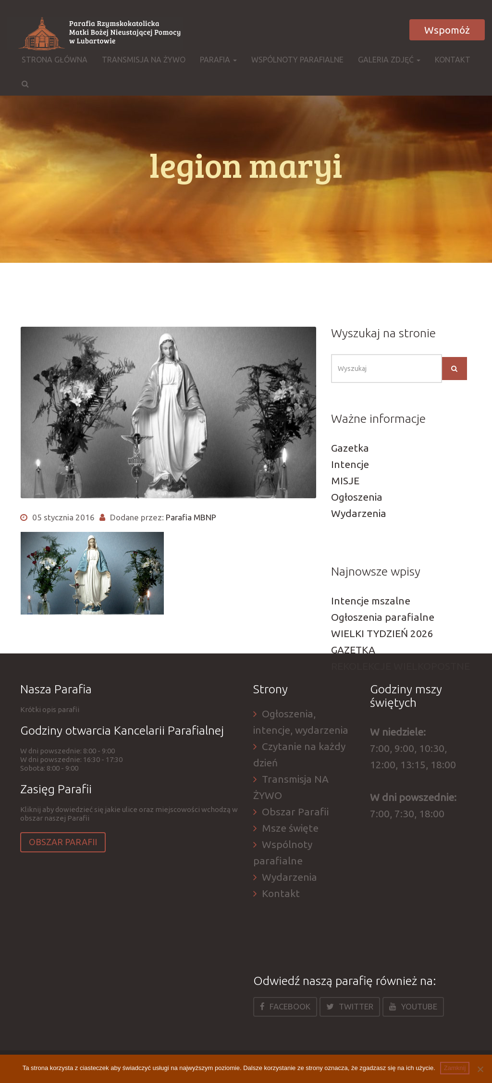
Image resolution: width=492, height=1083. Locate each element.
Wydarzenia (358, 513)
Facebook (285, 1006)
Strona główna (54, 59)
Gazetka (350, 448)
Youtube (413, 1006)
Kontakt (452, 59)
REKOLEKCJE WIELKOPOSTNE (400, 666)
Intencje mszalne (370, 600)
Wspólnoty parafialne (297, 59)
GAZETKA (353, 649)
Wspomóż (447, 30)
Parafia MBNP (191, 517)
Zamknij (455, 1067)
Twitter (349, 1006)
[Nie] (480, 1069)
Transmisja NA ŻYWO (143, 59)
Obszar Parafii (63, 842)
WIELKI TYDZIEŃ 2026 (382, 633)
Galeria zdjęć (389, 59)
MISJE (345, 480)
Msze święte (290, 828)
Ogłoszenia (356, 497)
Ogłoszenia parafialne (382, 617)
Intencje (350, 464)
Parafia (218, 59)
